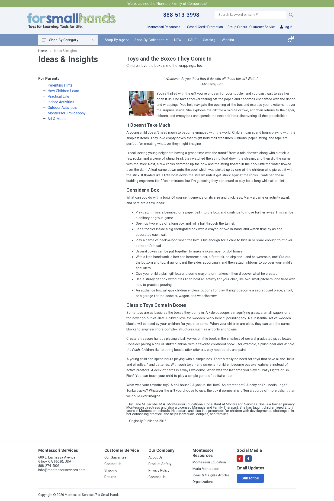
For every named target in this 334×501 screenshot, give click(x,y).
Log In (286, 27)
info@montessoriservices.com (62, 470)
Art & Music (57, 118)
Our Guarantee (115, 457)
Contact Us (113, 464)
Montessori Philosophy (67, 113)
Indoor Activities (61, 102)
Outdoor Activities (62, 107)
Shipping (110, 470)
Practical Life (58, 96)
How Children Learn (63, 91)
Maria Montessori (206, 469)
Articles (211, 475)
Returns (110, 477)
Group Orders (237, 27)
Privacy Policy (158, 470)
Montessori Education (209, 462)
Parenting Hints (60, 85)
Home (42, 51)
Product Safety (159, 464)
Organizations (203, 482)
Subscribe (250, 478)
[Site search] (250, 15)
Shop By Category (68, 40)
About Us (155, 457)
